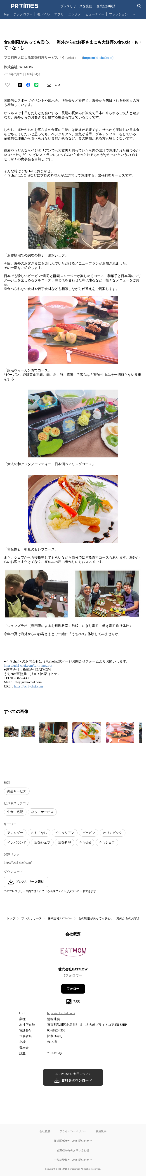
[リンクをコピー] (57, 84)
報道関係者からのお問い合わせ (73, 1141)
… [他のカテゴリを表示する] (133, 13)
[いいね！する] (7, 84)
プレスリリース (31, 918)
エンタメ (74, 14)
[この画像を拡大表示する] (19, 732)
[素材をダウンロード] (49, 84)
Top (6, 14)
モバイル (43, 14)
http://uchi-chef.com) (98, 57)
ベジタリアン (64, 833)
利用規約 (101, 1131)
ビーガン (88, 833)
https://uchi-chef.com (28, 686)
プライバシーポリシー (73, 1131)
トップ (11, 918)
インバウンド (16, 842)
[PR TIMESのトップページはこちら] (24, 6)
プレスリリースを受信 (76, 6)
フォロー (73, 988)
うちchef (85, 842)
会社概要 (45, 1131)
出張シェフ (42, 842)
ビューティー (94, 14)
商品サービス (16, 791)
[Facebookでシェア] (28, 84)
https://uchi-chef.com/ (18, 862)
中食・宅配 (15, 812)
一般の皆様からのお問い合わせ (73, 1160)
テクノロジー (23, 14)
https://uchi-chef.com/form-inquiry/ (28, 665)
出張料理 (64, 842)
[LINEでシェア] (36, 84)
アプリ (59, 14)
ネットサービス (42, 812)
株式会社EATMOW (60, 918)
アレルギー (15, 833)
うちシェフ (107, 842)
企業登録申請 (106, 6)
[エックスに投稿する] (20, 84)
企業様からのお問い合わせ (73, 1150)
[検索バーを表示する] (139, 6)
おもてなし (39, 833)
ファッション (118, 14)
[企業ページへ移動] (73, 953)
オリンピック (112, 833)
